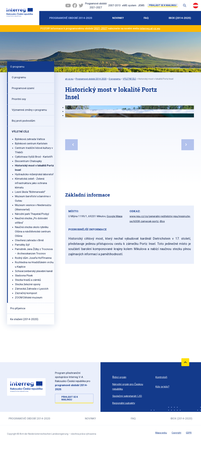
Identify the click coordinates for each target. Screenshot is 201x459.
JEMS (141, 5)
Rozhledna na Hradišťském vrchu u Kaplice (34, 264)
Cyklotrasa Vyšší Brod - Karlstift (34, 156)
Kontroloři (161, 377)
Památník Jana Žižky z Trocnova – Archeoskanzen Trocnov (34, 251)
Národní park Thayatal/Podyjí (32, 213)
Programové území (23, 88)
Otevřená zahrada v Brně (29, 240)
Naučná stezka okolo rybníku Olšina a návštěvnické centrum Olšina (33, 231)
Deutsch (195, 5)
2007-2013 (114, 5)
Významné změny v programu (29, 109)
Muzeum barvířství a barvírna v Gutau (33, 198)
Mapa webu (161, 433)
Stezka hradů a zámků (28, 279)
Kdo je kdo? (162, 386)
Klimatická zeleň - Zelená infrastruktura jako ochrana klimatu (31, 183)
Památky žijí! (22, 244)
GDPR (189, 433)
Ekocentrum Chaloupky (28, 161)
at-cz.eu (69, 79)
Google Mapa (114, 216)
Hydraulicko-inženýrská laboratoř (34, 174)
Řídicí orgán (119, 377)
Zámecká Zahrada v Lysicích (31, 288)
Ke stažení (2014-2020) (24, 319)
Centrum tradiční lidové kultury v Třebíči (34, 150)
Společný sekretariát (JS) (127, 396)
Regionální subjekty (123, 403)
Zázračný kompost (26, 293)
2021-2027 (100, 28)
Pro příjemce (17, 308)
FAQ (146, 17)
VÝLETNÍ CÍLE (20, 131)
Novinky (118, 17)
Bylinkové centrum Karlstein (31, 143)
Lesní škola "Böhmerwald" (30, 191)
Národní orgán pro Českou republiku (127, 386)
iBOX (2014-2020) (180, 17)
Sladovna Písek (24, 275)
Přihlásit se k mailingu (163, 5)
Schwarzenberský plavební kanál (34, 271)
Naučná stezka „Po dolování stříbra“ (31, 220)
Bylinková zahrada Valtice (30, 139)
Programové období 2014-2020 (70, 17)
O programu (17, 66)
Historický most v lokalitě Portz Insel (34, 167)
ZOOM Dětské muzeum (28, 297)
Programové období (96, 6)
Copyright (176, 433)
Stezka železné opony (27, 284)
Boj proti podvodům (23, 120)
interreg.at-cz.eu (150, 28)
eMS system (129, 5)
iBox (162, 221)
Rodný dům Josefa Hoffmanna (33, 257)
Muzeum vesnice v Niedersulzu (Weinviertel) (33, 207)
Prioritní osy (19, 99)
